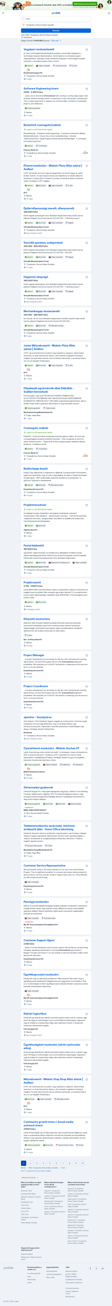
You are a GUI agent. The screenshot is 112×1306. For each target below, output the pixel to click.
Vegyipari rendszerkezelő (39, 49)
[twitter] (96, 1268)
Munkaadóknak (51, 1271)
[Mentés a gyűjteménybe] (86, 49)
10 (83, 1163)
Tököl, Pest (25, 1205)
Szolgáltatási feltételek (74, 1279)
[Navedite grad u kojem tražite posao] (56, 25)
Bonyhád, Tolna (26, 1191)
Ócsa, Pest (25, 1211)
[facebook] (90, 1268)
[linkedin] (102, 1268)
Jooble (16, 1301)
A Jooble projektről (33, 1273)
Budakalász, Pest (27, 1202)
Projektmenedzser (35, 504)
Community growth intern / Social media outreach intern (48, 1123)
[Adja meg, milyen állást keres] (56, 18)
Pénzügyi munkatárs (36, 901)
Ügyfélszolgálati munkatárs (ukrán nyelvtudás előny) (52, 1046)
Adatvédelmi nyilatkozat (74, 1282)
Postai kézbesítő (34, 545)
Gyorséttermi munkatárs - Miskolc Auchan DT (52, 748)
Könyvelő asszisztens (37, 619)
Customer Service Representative (44, 865)
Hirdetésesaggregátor (54, 1274)
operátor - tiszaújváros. (38, 717)
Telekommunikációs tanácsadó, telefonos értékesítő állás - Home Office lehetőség (49, 827)
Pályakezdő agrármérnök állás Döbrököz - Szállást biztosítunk (49, 390)
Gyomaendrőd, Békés (28, 1194)
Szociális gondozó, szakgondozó (43, 242)
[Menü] (3, 13)
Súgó (29, 1276)
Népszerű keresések (30, 1177)
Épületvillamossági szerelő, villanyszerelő (49, 208)
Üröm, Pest (25, 1214)
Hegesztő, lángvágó (36, 277)
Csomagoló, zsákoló (36, 428)
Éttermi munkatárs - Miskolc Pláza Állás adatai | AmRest (53, 167)
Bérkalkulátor (70, 1296)
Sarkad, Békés (26, 1208)
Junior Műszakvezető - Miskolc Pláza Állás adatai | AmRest (49, 347)
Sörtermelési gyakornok (38, 787)
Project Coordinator (36, 686)
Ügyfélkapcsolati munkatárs (41, 974)
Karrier (29, 1282)
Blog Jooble (50, 1277)
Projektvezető (32, 582)
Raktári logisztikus (35, 1013)
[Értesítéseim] (109, 13)
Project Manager (34, 655)
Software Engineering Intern (41, 88)
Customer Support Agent (39, 940)
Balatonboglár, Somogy (29, 1223)
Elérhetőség (31, 1279)
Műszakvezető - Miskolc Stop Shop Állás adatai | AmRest (53, 1081)
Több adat (56, 40)
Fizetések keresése (72, 1288)
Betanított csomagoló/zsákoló (42, 125)
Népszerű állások (27, 1254)
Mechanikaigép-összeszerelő (42, 311)
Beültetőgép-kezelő (36, 468)
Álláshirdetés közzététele (85, 4)
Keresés (56, 30)
